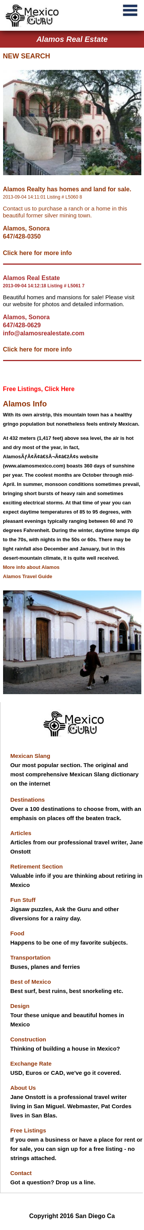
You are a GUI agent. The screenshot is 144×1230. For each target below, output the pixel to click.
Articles (20, 833)
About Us (23, 1087)
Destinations (27, 799)
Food (17, 933)
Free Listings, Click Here (39, 389)
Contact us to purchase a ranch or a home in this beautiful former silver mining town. (65, 212)
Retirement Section (36, 866)
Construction (28, 1039)
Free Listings (28, 1130)
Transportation (30, 957)
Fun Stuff (23, 900)
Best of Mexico (30, 981)
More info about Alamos (31, 567)
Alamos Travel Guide (28, 576)
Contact (21, 1173)
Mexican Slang (30, 756)
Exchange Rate (31, 1063)
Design (20, 1006)
